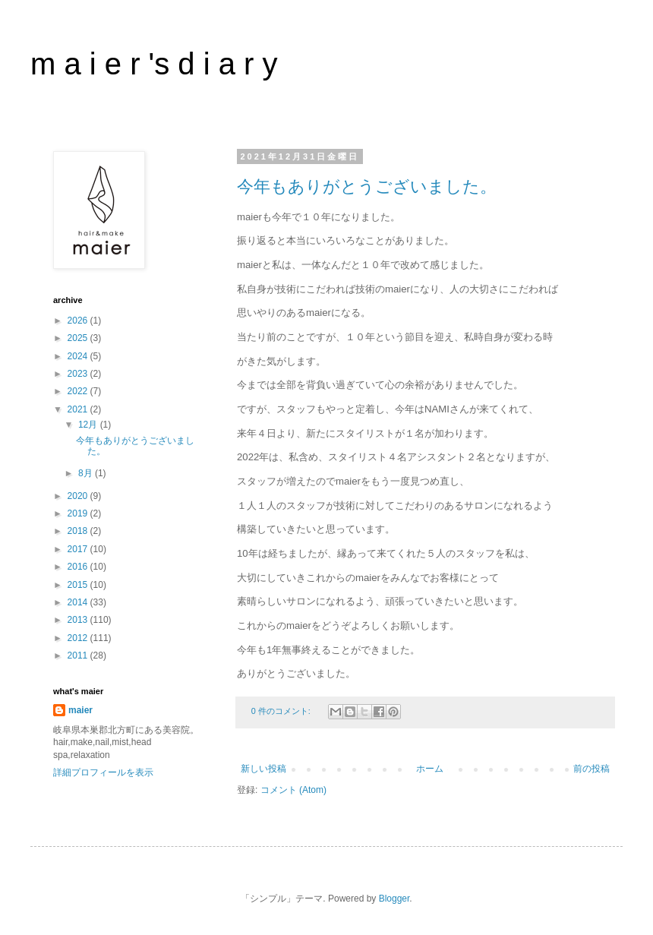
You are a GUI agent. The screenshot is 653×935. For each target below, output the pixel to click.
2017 (79, 549)
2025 (79, 338)
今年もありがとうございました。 (367, 186)
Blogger (394, 898)
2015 (79, 585)
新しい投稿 (263, 768)
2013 (79, 619)
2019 (79, 513)
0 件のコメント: (282, 710)
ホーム (429, 768)
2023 (79, 373)
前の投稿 (591, 768)
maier (80, 710)
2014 (79, 602)
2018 (79, 531)
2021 (79, 409)
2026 (79, 320)
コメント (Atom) (293, 790)
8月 (86, 473)
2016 (79, 566)
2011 (79, 655)
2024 (79, 356)
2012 (79, 638)
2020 (79, 496)
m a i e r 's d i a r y (154, 64)
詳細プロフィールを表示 (103, 772)
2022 (79, 391)
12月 (89, 424)
